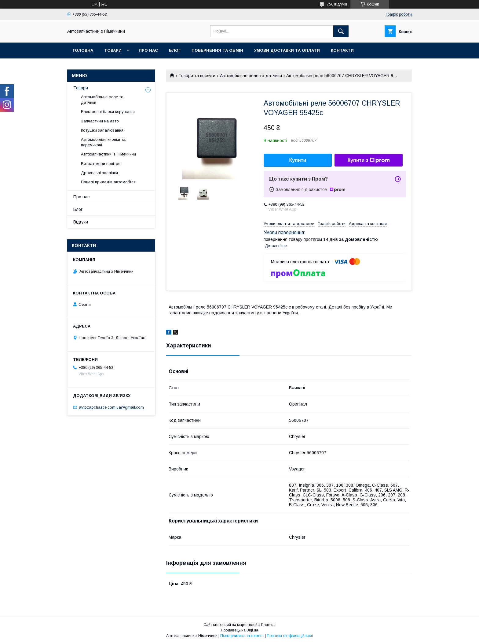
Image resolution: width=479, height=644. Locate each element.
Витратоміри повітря (100, 163)
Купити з (368, 160)
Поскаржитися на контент (242, 636)
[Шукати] (341, 31)
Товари (113, 50)
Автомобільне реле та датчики (251, 75)
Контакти (342, 50)
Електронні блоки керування (108, 111)
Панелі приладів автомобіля (108, 182)
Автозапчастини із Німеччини (108, 154)
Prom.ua (268, 625)
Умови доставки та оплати (287, 50)
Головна (83, 50)
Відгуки (80, 221)
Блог (175, 50)
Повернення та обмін (217, 50)
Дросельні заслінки (99, 172)
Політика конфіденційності (290, 636)
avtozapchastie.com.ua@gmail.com (111, 407)
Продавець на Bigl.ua (239, 630)
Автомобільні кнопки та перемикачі (103, 142)
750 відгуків (337, 4)
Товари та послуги (196, 75)
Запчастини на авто (100, 121)
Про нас (148, 50)
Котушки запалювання (102, 130)
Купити (297, 160)
